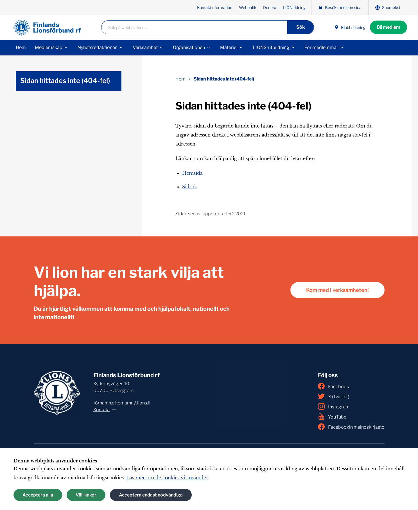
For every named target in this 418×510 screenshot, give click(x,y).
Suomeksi (387, 7)
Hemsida (192, 173)
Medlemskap (48, 47)
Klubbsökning (349, 27)
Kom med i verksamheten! (337, 290)
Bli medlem (388, 27)
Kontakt (101, 409)
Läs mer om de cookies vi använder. (167, 477)
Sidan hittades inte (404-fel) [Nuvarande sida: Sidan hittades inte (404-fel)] (224, 79)
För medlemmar (321, 47)
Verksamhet (145, 47)
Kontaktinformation (214, 7)
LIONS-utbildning (271, 47)
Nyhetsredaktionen (98, 47)
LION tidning (294, 7)
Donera (269, 7)
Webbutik (247, 7)
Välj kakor (86, 495)
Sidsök (189, 186)
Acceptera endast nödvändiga (151, 495)
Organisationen (189, 47)
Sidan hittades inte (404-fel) (65, 81)
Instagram (333, 406)
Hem (21, 47)
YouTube (332, 416)
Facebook (333, 386)
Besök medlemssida (339, 7)
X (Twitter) (333, 396)
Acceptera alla (37, 495)
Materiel (229, 47)
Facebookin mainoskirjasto (351, 426)
